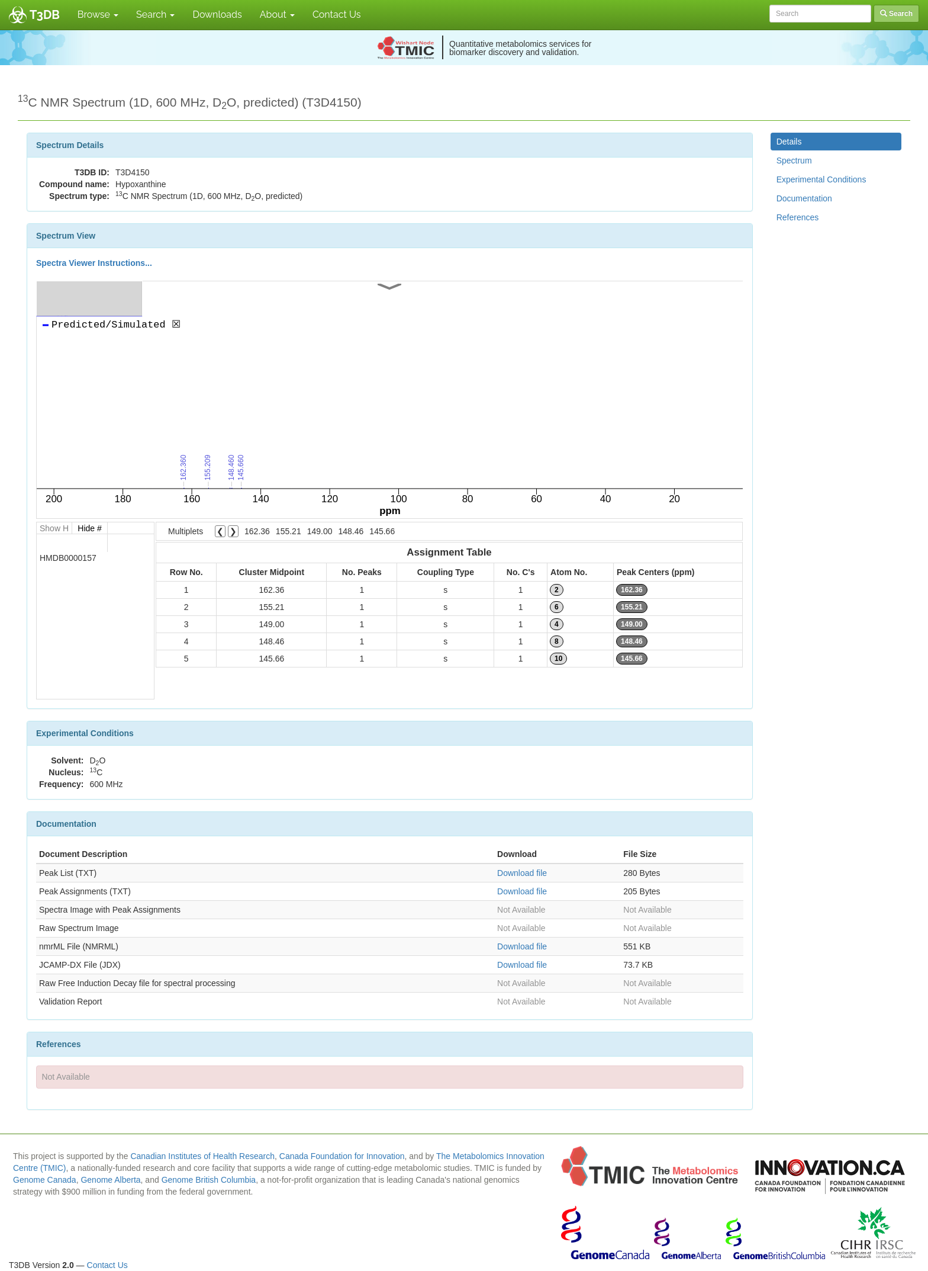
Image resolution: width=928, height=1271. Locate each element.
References (797, 217)
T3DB (45, 15)
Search (155, 14)
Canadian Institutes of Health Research (202, 1156)
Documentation (804, 198)
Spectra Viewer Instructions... (94, 263)
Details (789, 141)
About (277, 14)
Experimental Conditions (821, 179)
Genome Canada (44, 1180)
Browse (98, 14)
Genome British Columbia (209, 1180)
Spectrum (794, 160)
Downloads (216, 14)
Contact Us (336, 14)
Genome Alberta (110, 1180)
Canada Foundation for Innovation (342, 1156)
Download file (522, 873)
